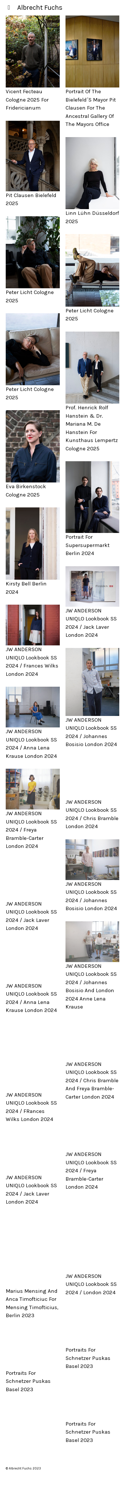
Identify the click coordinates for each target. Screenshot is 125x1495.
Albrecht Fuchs (39, 7)
